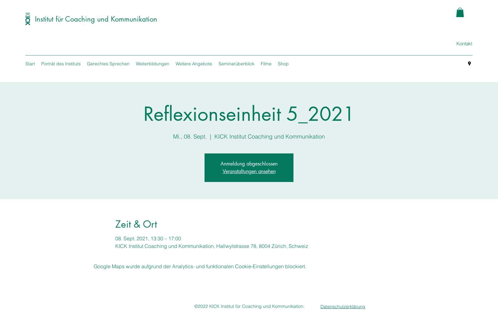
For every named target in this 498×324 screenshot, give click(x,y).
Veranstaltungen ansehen (249, 171)
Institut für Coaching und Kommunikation (96, 19)
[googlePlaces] (469, 64)
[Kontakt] (464, 43)
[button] (460, 12)
